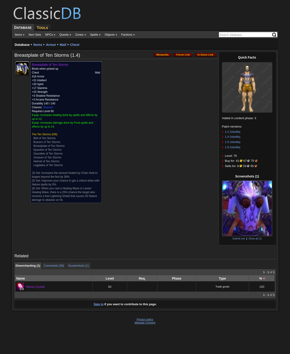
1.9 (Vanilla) (232, 147)
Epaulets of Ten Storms (48, 149)
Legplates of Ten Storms (48, 165)
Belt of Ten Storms (45, 138)
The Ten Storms (41, 134)
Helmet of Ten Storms (47, 161)
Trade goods (222, 286)
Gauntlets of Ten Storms (48, 153)
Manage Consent (145, 322)
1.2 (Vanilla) (232, 131)
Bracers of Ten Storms (47, 142)
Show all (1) (255, 238)
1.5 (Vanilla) (232, 142)
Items (37, 45)
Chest (75, 45)
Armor (51, 45)
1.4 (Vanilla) (232, 136)
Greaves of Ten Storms (47, 157)
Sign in (99, 304)
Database (22, 45)
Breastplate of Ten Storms (49, 146)
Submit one (238, 238)
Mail (63, 45)
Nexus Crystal (35, 286)
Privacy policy (145, 319)
